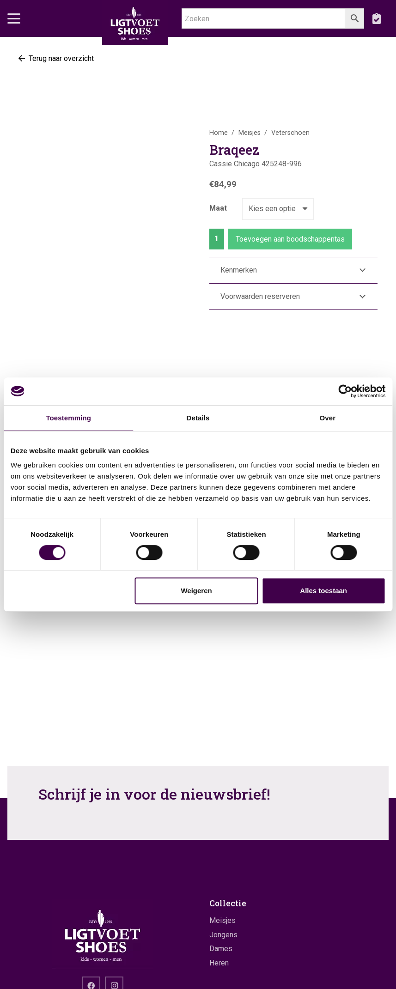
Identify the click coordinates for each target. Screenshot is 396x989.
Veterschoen (290, 133)
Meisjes (249, 133)
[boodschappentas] (376, 18)
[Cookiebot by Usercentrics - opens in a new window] (345, 391)
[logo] (135, 23)
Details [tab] (198, 418)
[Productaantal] (216, 239)
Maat (218, 208)
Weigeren (196, 591)
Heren (219, 963)
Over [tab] (328, 418)
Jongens (223, 934)
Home (218, 133)
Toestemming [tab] (68, 418)
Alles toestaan (323, 591)
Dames (220, 948)
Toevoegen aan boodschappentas (290, 239)
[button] (13, 18)
